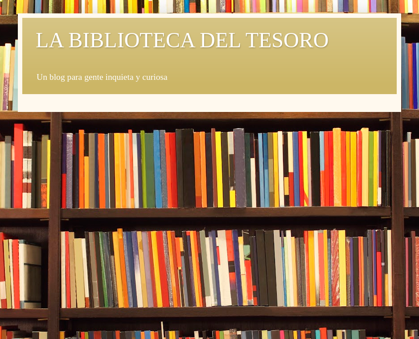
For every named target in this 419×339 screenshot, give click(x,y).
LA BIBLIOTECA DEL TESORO (182, 40)
